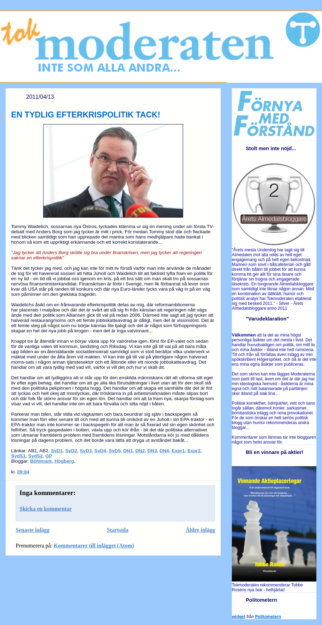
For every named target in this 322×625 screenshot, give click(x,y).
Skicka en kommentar (45, 509)
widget (238, 616)
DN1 (128, 450)
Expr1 (178, 450)
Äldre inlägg (200, 530)
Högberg (64, 461)
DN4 (164, 450)
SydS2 (35, 455)
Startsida (117, 530)
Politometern (268, 616)
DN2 (140, 450)
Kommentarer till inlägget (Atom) (94, 546)
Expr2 (194, 450)
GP (48, 455)
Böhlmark (41, 461)
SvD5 (114, 450)
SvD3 (86, 450)
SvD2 (71, 450)
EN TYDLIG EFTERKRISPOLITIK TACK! (85, 114)
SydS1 (18, 455)
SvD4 (100, 450)
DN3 (152, 450)
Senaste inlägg (32, 530)
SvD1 (57, 450)
